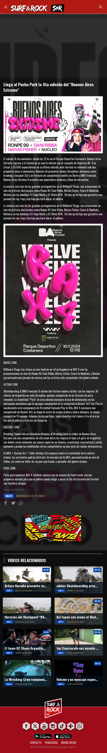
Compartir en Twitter (14, 503)
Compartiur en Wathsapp (21, 503)
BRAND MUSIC (68, 743)
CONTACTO (35, 743)
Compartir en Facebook (6, 503)
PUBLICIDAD (51, 743)
